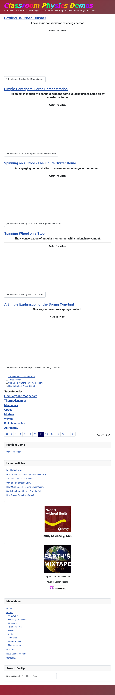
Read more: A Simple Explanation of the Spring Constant (33, 367)
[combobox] (44, 676)
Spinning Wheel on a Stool (24, 233)
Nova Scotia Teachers (16, 654)
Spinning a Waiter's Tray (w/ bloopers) (25, 383)
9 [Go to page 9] (24, 434)
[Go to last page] (73, 434)
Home (9, 608)
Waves (11, 630)
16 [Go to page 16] (63, 434)
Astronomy (12, 638)
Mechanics (12, 623)
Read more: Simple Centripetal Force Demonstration (31, 153)
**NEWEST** (13, 616)
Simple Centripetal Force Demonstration (36, 89)
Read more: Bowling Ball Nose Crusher (24, 79)
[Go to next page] (68, 434)
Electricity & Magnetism (17, 620)
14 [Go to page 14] (52, 434)
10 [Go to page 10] (30, 434)
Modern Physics (14, 641)
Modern (9, 414)
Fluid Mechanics (14, 645)
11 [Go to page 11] (35, 434)
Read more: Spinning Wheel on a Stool (24, 294)
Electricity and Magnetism (20, 396)
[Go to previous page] (11, 434)
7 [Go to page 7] (15, 434)
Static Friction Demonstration (21, 376)
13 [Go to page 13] (46, 434)
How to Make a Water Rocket (21, 386)
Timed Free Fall (15, 380)
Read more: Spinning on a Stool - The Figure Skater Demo (33, 223)
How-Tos (10, 649)
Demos (9, 612)
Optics (10, 634)
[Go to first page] (6, 434)
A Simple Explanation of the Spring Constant (39, 304)
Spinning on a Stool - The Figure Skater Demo (40, 163)
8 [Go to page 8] (20, 434)
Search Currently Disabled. (18, 676)
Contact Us (11, 658)
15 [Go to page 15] (58, 434)
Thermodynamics (15, 627)
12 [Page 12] (41, 434)
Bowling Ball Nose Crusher (25, 18)
